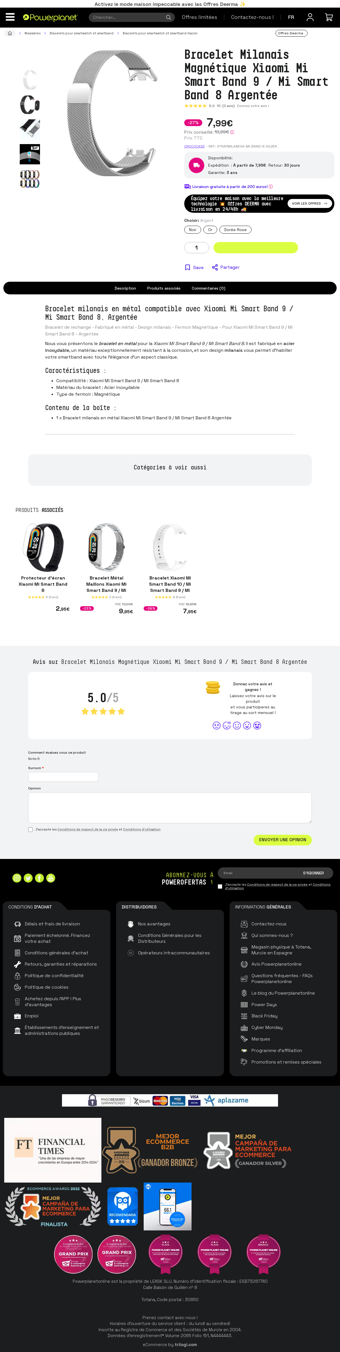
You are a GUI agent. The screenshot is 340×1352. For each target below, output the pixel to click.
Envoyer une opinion (282, 840)
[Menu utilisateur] (310, 17)
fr (291, 17)
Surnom (36, 768)
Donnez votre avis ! (253, 106)
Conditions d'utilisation (142, 829)
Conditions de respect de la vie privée (87, 829)
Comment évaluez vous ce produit (57, 752)
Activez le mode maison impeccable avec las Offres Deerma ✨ (170, 4)
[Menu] (10, 17)
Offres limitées (199, 17)
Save (198, 267)
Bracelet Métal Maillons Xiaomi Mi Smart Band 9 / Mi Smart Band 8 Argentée (106, 590)
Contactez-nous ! (252, 17)
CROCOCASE (194, 146)
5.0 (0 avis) (222, 106)
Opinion (34, 788)
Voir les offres (310, 203)
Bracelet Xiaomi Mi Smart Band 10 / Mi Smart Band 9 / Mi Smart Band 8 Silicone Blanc (170, 590)
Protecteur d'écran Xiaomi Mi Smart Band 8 (43, 584)
